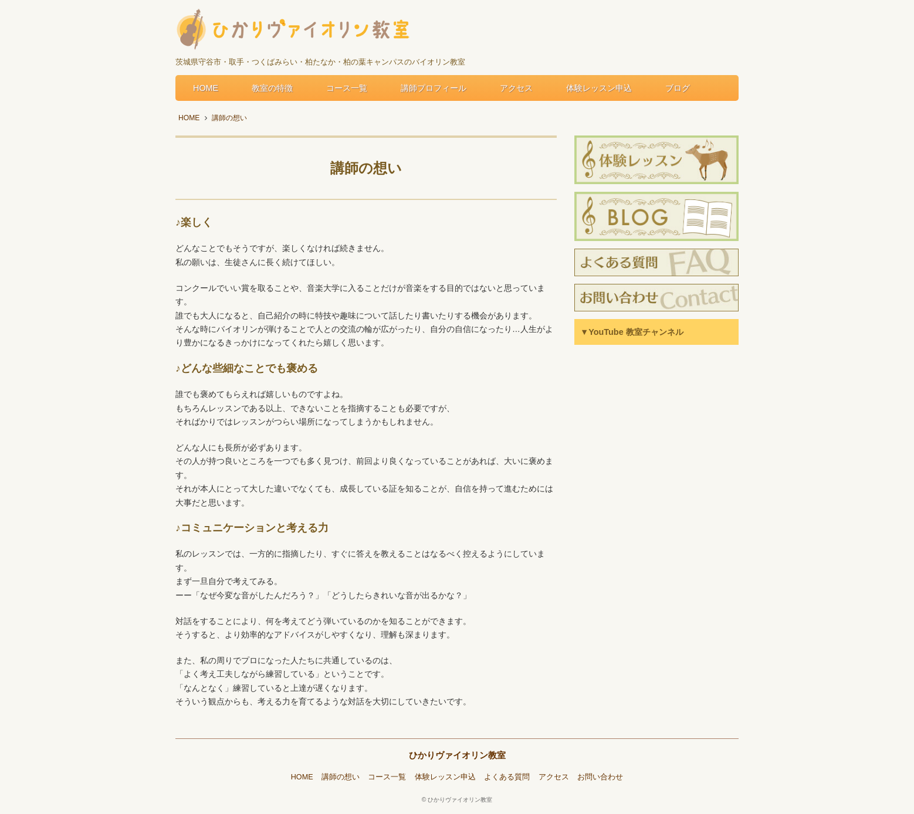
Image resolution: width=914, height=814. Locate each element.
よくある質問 (507, 777)
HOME (205, 88)
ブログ (677, 88)
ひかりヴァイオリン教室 (457, 755)
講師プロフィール (433, 88)
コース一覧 (346, 88)
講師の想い (340, 777)
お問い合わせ (600, 777)
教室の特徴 (272, 88)
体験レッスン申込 (599, 88)
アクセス (516, 88)
